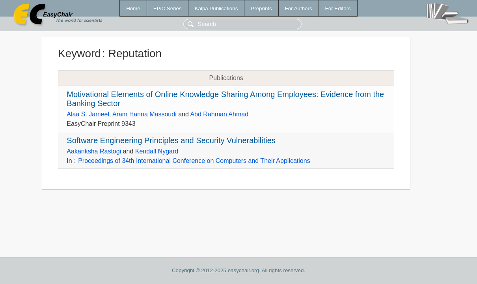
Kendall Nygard (156, 151)
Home (133, 8)
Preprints (261, 8)
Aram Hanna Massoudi (144, 114)
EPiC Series (167, 8)
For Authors (298, 8)
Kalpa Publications (216, 8)
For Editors (338, 8)
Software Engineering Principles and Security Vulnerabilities (171, 140)
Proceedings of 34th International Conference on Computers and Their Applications (194, 160)
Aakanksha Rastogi (94, 151)
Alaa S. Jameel (88, 114)
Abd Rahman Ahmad (219, 114)
